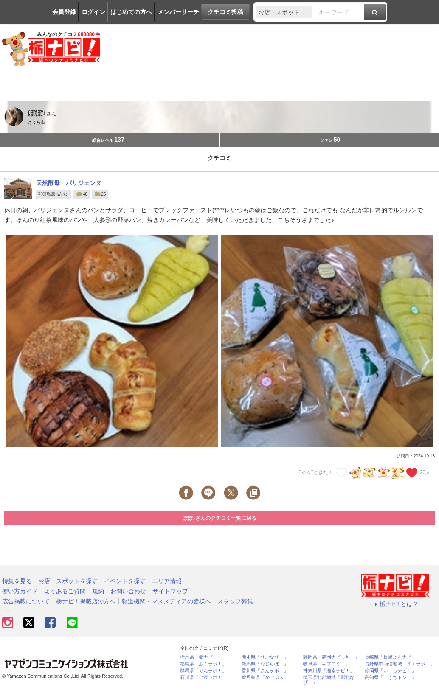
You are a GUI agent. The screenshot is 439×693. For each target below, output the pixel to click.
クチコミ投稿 (225, 11)
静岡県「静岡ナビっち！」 (331, 657)
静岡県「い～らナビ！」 (390, 670)
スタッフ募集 (235, 601)
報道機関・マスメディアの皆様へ (166, 601)
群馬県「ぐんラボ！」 (203, 670)
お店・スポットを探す (68, 581)
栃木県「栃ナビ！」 (201, 657)
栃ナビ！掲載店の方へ (85, 601)
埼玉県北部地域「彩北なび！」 (329, 680)
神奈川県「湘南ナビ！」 (329, 670)
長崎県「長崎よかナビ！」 (393, 657)
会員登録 (64, 11)
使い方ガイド (20, 591)
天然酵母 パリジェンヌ (68, 183)
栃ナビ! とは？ (395, 603)
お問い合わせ (128, 591)
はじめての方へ (131, 11)
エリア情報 (167, 581)
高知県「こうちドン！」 (390, 677)
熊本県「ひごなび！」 (265, 657)
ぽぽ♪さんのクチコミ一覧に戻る (219, 518)
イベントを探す (125, 581)
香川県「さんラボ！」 (265, 670)
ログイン (93, 11)
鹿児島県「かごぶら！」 (267, 677)
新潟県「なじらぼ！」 (265, 664)
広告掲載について (26, 601)
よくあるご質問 (65, 591)
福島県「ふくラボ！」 (203, 664)
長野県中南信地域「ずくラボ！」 (400, 664)
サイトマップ (170, 591)
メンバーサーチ (178, 11)
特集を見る (17, 581)
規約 (98, 591)
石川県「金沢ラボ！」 (203, 677)
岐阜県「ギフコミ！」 (326, 664)
